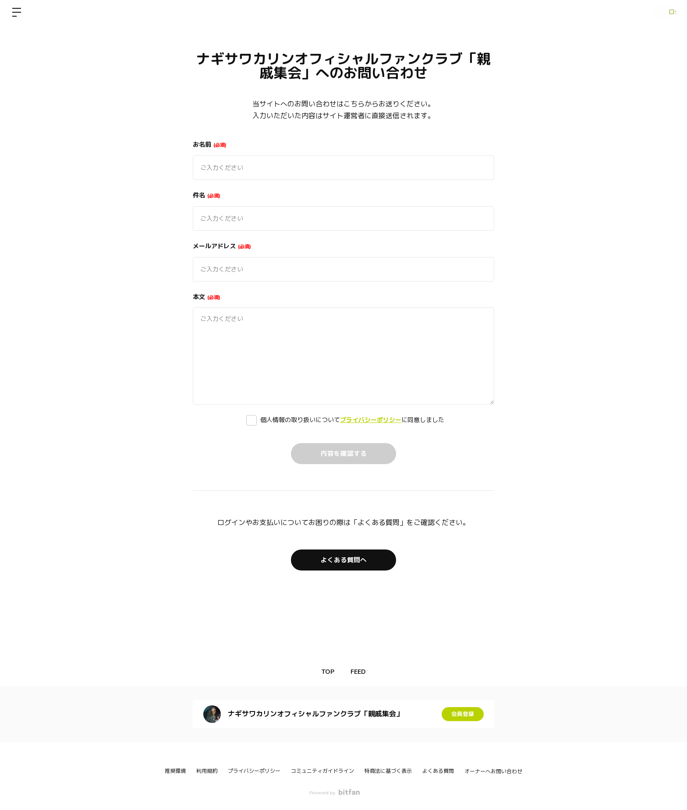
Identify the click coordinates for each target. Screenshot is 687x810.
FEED (360, 672)
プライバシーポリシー (370, 420)
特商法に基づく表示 (388, 771)
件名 (206, 195)
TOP (325, 672)
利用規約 (206, 771)
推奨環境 (175, 771)
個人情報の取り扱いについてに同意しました (352, 420)
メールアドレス (222, 246)
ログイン (660, 12)
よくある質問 (438, 771)
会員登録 (462, 714)
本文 (206, 297)
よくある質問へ (343, 560)
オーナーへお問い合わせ (493, 771)
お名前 (210, 144)
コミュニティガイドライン (322, 771)
